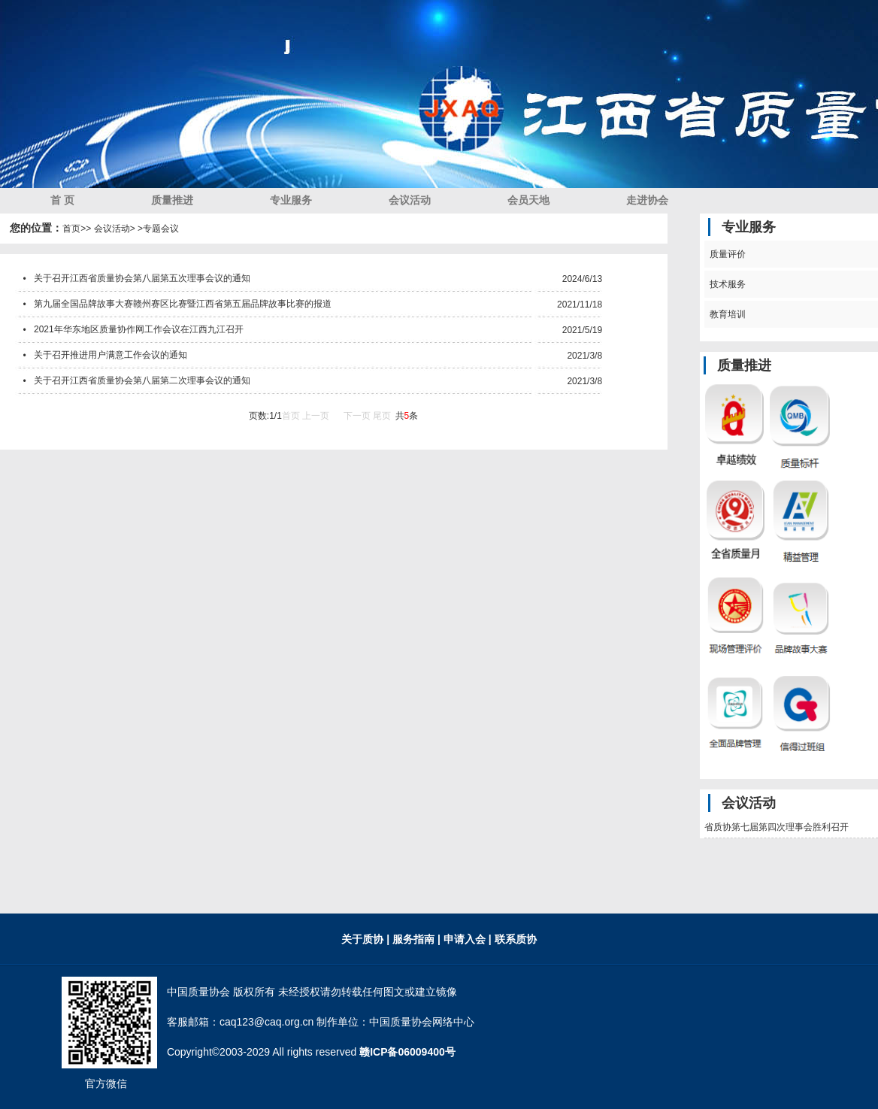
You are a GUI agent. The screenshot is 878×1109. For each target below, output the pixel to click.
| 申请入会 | (464, 939)
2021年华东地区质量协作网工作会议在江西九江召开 (139, 329)
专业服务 (291, 200)
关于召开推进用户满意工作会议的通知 (110, 355)
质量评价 (725, 254)
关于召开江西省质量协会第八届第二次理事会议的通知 (142, 380)
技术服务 (725, 284)
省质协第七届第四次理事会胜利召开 (776, 827)
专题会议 (161, 228)
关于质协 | (365, 939)
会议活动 (410, 200)
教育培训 (725, 314)
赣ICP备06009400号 (407, 1052)
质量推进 (172, 200)
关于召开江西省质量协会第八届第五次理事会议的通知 (142, 278)
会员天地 (528, 200)
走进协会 (647, 200)
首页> (74, 228)
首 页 (62, 200)
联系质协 (514, 939)
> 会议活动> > (114, 228)
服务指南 (414, 939)
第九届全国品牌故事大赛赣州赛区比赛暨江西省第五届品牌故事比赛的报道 (183, 303)
